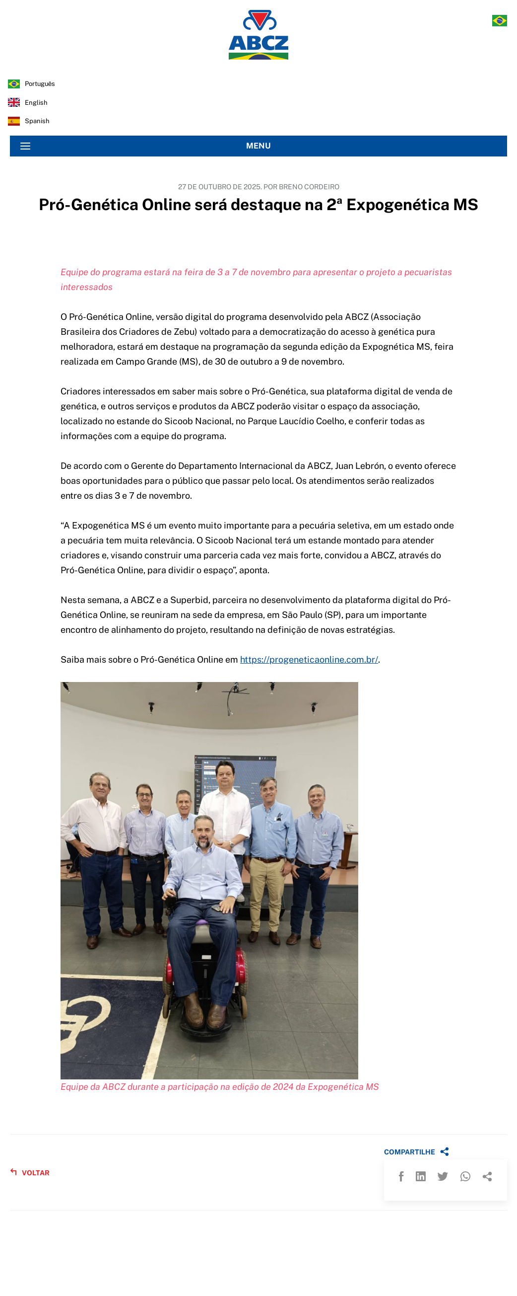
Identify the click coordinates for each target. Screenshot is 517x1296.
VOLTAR (30, 1172)
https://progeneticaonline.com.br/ (309, 659)
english (36, 102)
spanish (37, 121)
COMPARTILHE (416, 1151)
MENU (145, 146)
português (40, 83)
